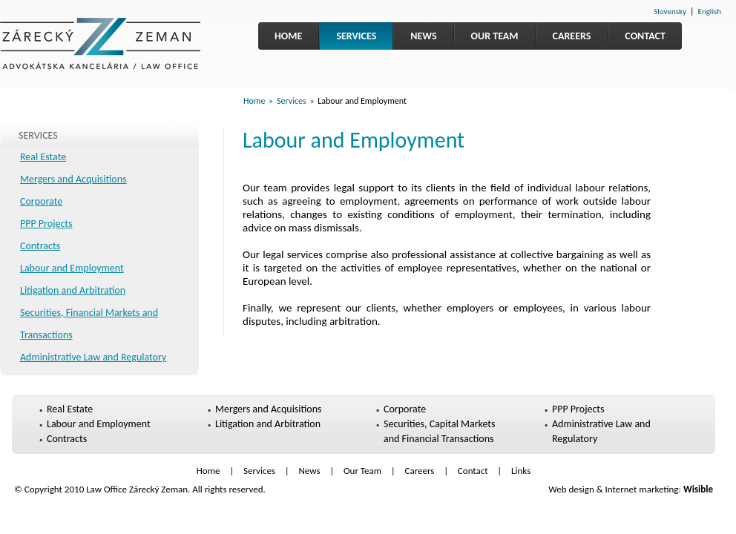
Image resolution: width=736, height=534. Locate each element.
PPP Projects (46, 223)
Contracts (40, 246)
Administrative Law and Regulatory (93, 357)
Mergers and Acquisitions (73, 179)
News (423, 36)
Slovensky (670, 11)
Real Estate (43, 157)
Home (288, 36)
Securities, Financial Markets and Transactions (89, 323)
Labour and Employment (72, 268)
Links (520, 470)
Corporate (41, 201)
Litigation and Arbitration (72, 290)
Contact (645, 36)
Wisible (698, 489)
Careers (572, 36)
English (709, 11)
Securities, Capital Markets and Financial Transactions (440, 431)
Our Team (495, 36)
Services (356, 36)
